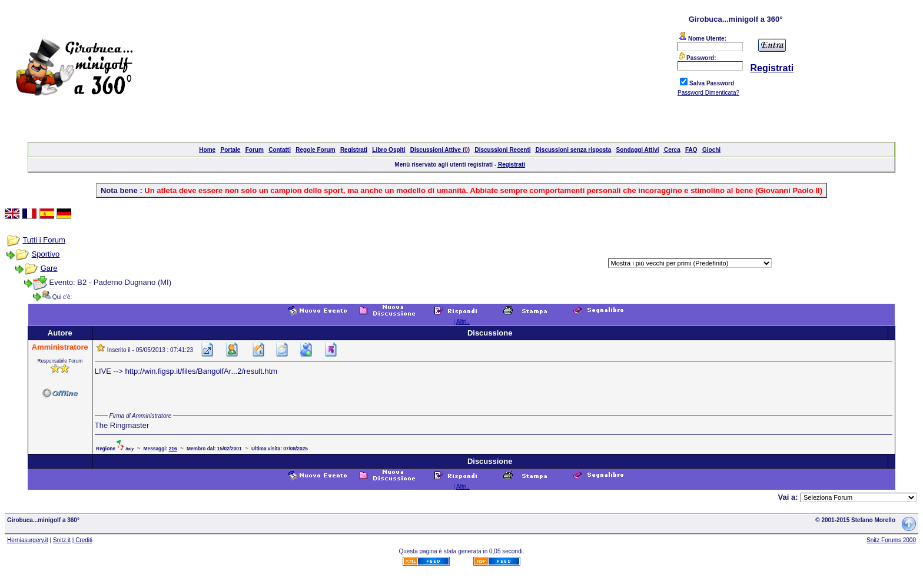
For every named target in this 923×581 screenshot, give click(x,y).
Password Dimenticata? (708, 92)
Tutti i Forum (43, 239)
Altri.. (463, 321)
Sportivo (46, 254)
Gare (49, 268)
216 (173, 448)
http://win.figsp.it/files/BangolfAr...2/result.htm (201, 371)
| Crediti (82, 540)
